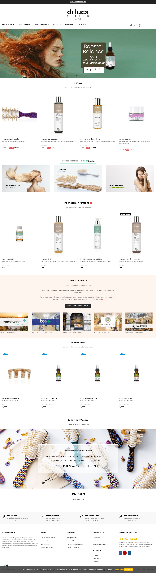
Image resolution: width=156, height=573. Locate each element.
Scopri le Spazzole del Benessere (78, 466)
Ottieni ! (78, 1)
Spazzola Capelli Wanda (10, 139)
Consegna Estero (73, 547)
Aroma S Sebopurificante (88, 398)
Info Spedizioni (71, 537)
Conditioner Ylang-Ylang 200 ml (91, 259)
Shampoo (44, 145)
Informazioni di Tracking (75, 544)
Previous (4, 323)
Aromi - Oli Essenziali (47, 404)
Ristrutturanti (84, 145)
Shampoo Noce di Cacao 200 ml (130, 259)
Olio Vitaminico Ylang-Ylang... (90, 139)
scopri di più (119, 569)
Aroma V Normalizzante (49, 398)
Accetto (128, 569)
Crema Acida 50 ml (125, 139)
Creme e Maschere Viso (126, 147)
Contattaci (96, 537)
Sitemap (96, 561)
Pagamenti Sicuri (47, 547)
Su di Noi (95, 555)
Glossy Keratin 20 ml (9, 259)
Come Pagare (45, 544)
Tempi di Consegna (73, 541)
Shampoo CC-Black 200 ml (50, 139)
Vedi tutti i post (78, 500)
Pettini (4, 404)
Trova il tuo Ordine (99, 541)
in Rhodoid (5, 145)
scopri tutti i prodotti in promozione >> (78, 88)
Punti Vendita (97, 558)
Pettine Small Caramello (10, 398)
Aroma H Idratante (125, 398)
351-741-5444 (128, 539)
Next (152, 323)
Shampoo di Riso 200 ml (49, 259)
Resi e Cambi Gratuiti (48, 537)
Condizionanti (84, 265)
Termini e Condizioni (99, 544)
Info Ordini (44, 541)
